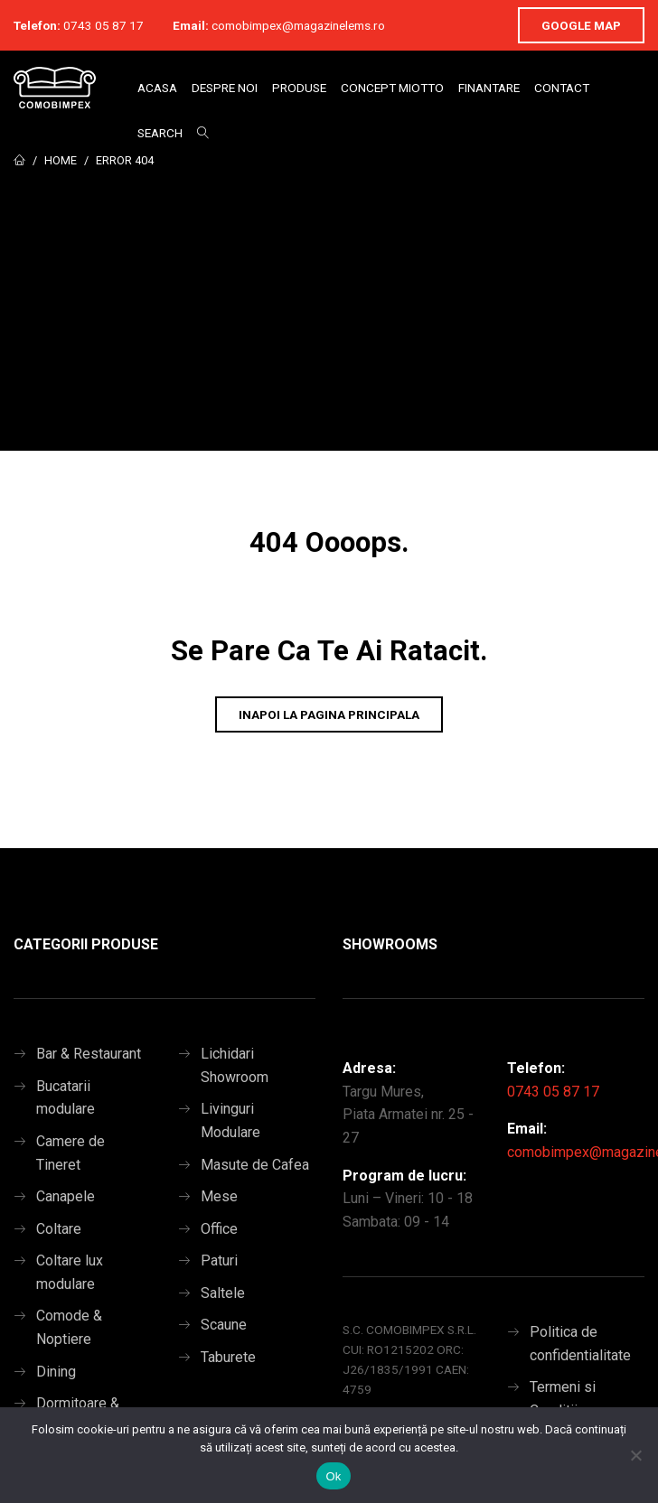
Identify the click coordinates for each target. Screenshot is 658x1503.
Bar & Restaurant (88, 1053)
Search (160, 133)
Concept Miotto (392, 87)
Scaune (224, 1324)
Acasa (157, 87)
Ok (333, 1476)
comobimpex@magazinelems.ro (298, 25)
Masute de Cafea (255, 1164)
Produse (299, 87)
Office (219, 1228)
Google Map (581, 25)
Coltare (58, 1228)
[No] (635, 1455)
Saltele (223, 1293)
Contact (561, 87)
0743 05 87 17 (103, 25)
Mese (219, 1196)
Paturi (219, 1260)
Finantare (489, 87)
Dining (56, 1371)
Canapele (65, 1196)
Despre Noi (225, 87)
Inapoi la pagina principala (329, 714)
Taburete (228, 1357)
